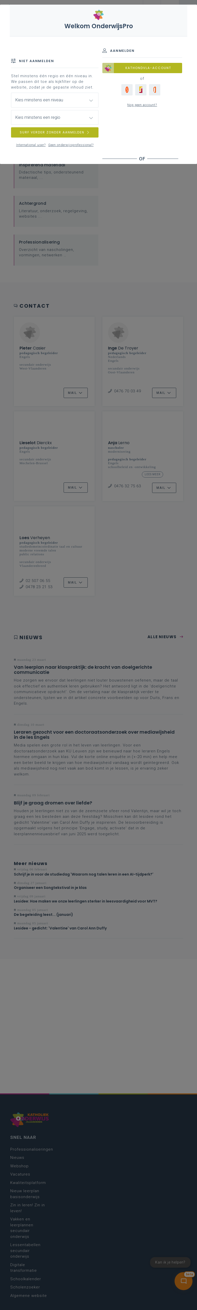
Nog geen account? (142, 105)
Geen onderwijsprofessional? (71, 145)
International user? (31, 145)
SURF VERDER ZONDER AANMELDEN (55, 132)
